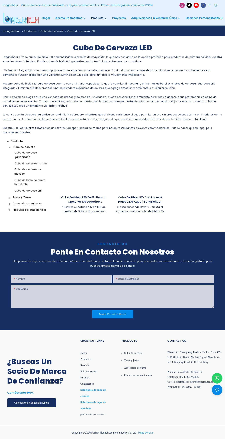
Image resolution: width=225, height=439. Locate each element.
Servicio (84, 365)
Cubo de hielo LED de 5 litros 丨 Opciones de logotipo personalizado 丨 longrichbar (83, 199)
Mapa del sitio (146, 432)
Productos (85, 359)
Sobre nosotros (88, 371)
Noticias (84, 377)
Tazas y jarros (131, 360)
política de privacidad (92, 414)
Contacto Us (113, 244)
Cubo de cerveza (51, 31)
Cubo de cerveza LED (81, 31)
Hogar (83, 353)
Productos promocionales (138, 375)
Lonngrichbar (11, 31)
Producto (30, 31)
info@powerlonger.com (202, 382)
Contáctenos (87, 383)
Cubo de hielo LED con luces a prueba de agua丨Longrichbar (140, 199)
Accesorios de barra (135, 367)
